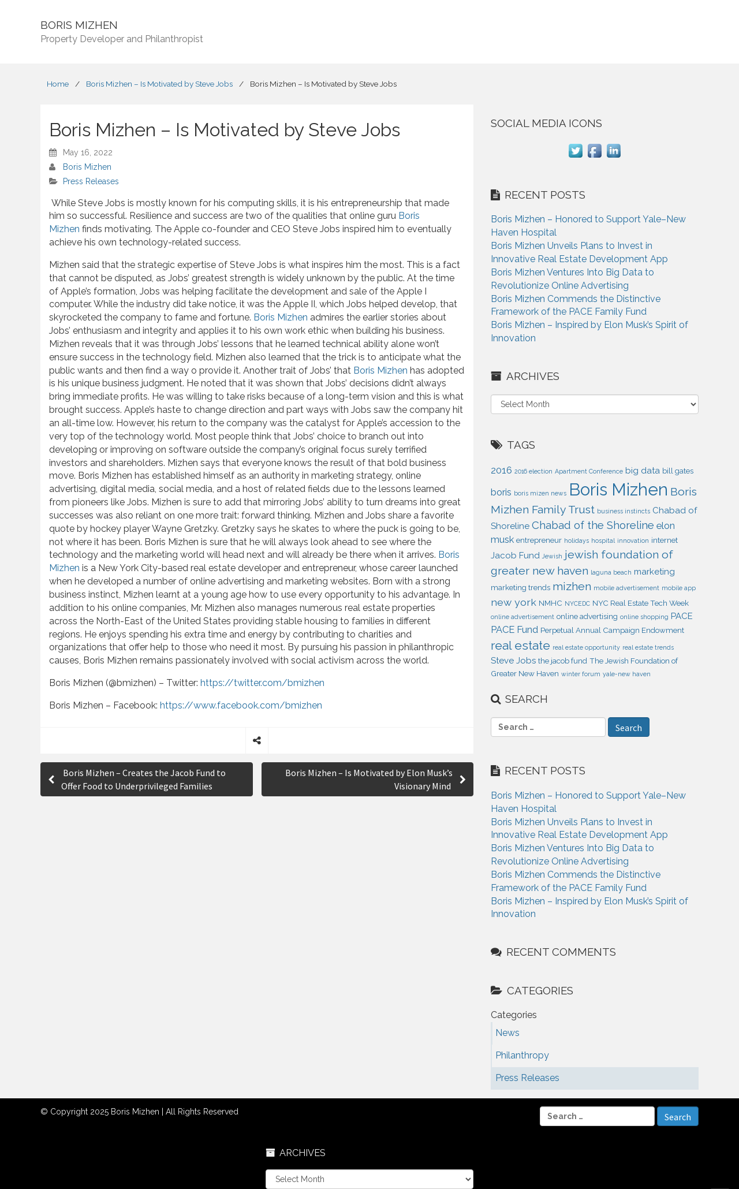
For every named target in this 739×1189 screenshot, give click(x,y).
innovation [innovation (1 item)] (633, 540)
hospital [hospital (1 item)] (603, 540)
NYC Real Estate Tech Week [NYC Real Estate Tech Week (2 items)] (640, 603)
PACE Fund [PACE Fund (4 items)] (514, 629)
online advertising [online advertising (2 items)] (587, 616)
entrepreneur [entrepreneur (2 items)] (539, 540)
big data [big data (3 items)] (642, 470)
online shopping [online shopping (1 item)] (644, 616)
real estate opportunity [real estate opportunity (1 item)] (586, 647)
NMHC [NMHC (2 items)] (550, 603)
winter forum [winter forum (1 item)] (580, 673)
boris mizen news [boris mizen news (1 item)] (540, 493)
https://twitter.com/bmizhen (262, 682)
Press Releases (91, 181)
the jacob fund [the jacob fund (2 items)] (562, 661)
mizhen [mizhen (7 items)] (572, 586)
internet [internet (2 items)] (664, 540)
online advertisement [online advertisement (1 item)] (522, 616)
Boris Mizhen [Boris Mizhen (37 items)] (618, 489)
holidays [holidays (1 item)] (576, 540)
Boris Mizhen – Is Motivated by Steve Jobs (159, 83)
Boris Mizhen (87, 167)
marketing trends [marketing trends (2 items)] (520, 587)
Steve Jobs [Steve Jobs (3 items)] (513, 660)
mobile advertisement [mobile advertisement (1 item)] (626, 587)
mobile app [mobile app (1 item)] (679, 587)
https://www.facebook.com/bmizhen (241, 705)
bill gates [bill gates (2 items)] (677, 471)
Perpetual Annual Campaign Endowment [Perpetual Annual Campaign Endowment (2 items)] (612, 630)
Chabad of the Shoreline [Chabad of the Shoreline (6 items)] (593, 525)
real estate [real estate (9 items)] (520, 645)
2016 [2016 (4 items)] (501, 470)
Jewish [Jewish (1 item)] (552, 556)
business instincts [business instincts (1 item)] (623, 511)
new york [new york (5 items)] (513, 602)
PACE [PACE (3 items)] (682, 616)
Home (58, 83)
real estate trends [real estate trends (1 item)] (648, 647)
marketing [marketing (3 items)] (654, 571)
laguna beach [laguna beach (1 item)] (611, 572)
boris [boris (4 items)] (501, 492)
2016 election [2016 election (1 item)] (533, 471)
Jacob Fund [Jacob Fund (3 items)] (515, 555)
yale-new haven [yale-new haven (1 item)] (627, 673)
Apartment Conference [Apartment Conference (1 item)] (589, 471)
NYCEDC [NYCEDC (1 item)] (577, 603)
